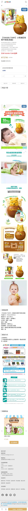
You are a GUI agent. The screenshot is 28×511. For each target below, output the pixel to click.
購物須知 (3, 480)
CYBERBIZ (5, 505)
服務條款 (3, 483)
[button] (26, 431)
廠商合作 (18, 489)
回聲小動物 (7, 436)
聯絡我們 (8, 483)
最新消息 (8, 489)
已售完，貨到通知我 (17, 509)
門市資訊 (8, 480)
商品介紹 (5, 83)
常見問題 (18, 480)
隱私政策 (23, 480)
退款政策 (13, 480)
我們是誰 (3, 489)
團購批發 (13, 489)
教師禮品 (23, 489)
